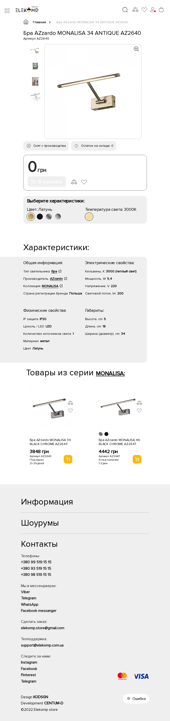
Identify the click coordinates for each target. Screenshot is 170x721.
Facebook (29, 668)
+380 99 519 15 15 (36, 562)
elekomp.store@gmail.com (42, 628)
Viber (25, 592)
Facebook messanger (38, 610)
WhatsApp (29, 604)
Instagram (29, 662)
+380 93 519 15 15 (36, 568)
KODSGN (40, 697)
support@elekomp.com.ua (42, 645)
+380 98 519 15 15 (36, 574)
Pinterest (28, 675)
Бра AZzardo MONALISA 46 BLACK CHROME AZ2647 (119, 442)
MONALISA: (110, 373)
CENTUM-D (53, 703)
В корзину (46, 182)
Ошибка (139, 698)
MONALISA (50, 286)
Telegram (28, 598)
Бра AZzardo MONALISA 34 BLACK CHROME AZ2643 (50, 442)
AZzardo (56, 279)
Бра (54, 271)
